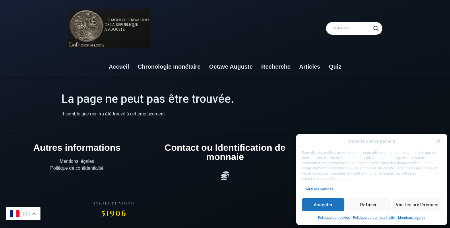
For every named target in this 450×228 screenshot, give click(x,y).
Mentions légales (412, 218)
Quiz (335, 66)
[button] (438, 141)
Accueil (119, 66)
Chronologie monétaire (169, 66)
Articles (309, 66)
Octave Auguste (231, 66)
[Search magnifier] (376, 28)
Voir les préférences (417, 204)
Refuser (368, 204)
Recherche (275, 66)
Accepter (323, 204)
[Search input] (352, 28)
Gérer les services (319, 189)
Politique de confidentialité (374, 218)
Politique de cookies (334, 218)
